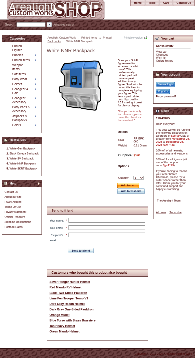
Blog (152, 2)
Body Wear (19, 79)
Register (163, 91)
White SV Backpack (22, 158)
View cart (161, 51)
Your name (56, 220)
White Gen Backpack (22, 148)
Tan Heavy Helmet (62, 326)
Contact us (11, 191)
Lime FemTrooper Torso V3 (69, 298)
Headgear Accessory (19, 100)
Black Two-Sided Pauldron (68, 293)
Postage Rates (13, 226)
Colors (16, 125)
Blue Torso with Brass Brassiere (73, 320)
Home (138, 2)
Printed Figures (17, 48)
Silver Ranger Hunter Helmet (70, 282)
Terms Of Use (12, 206)
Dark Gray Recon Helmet (67, 304)
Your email (56, 227)
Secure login (165, 84)
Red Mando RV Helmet (66, 287)
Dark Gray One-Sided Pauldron (72, 309)
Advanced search (63, 24)
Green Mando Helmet (65, 331)
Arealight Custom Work (62, 37)
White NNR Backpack (23, 163)
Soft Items (19, 74)
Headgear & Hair (20, 91)
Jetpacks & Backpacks (19, 118)
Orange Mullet (60, 315)
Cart (166, 2)
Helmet (17, 84)
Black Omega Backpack (24, 153)
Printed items (89, 37)
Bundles (17, 55)
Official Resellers (14, 216)
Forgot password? (166, 96)
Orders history (164, 60)
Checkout (162, 54)
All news (161, 212)
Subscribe (175, 212)
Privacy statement (15, 211)
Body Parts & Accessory (21, 109)
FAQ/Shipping (13, 201)
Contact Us (183, 2)
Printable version (133, 37)
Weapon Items (17, 67)
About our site (13, 196)
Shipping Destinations (17, 221)
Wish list (161, 57)
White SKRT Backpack (23, 168)
